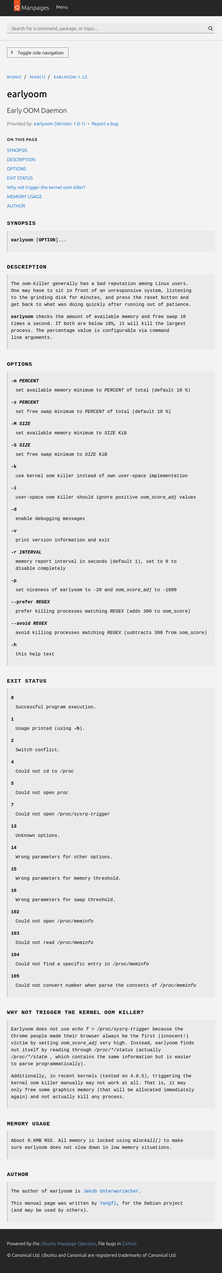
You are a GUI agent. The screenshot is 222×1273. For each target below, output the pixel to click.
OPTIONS (16, 168)
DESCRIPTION (21, 159)
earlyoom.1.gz (71, 76)
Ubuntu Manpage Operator (68, 1243)
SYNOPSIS (17, 150)
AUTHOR (16, 205)
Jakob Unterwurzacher (111, 1191)
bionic (14, 76)
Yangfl (108, 1203)
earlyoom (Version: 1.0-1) (59, 123)
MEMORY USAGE (24, 196)
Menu (62, 7)
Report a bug (105, 123)
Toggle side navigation (40, 52)
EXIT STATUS (20, 178)
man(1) (38, 76)
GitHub (129, 1243)
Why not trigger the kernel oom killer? (46, 187)
